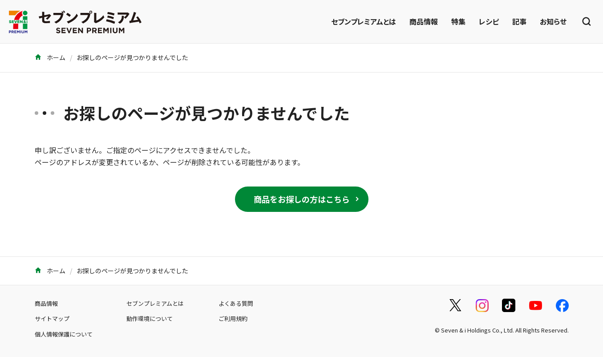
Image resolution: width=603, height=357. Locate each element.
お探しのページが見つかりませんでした (132, 57)
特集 (458, 21)
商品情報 (423, 21)
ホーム (50, 57)
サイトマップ (52, 318)
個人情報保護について (64, 334)
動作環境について (149, 318)
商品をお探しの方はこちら (302, 199)
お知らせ (553, 21)
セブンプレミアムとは (363, 21)
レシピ (489, 21)
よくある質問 (236, 303)
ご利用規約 (233, 318)
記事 (519, 21)
